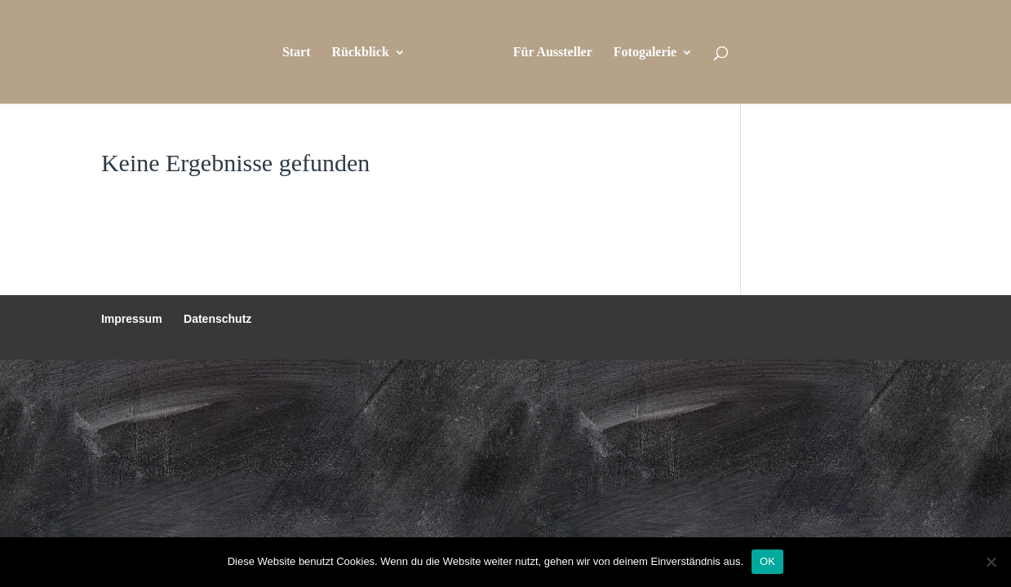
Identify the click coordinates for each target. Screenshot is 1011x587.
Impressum (131, 318)
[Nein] (990, 562)
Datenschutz (217, 318)
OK (767, 561)
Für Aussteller (552, 52)
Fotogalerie (645, 52)
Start (296, 52)
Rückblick (360, 52)
